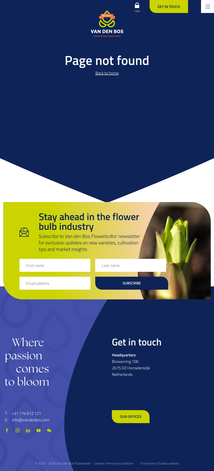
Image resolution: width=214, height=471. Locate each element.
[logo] (107, 23)
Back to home (107, 73)
